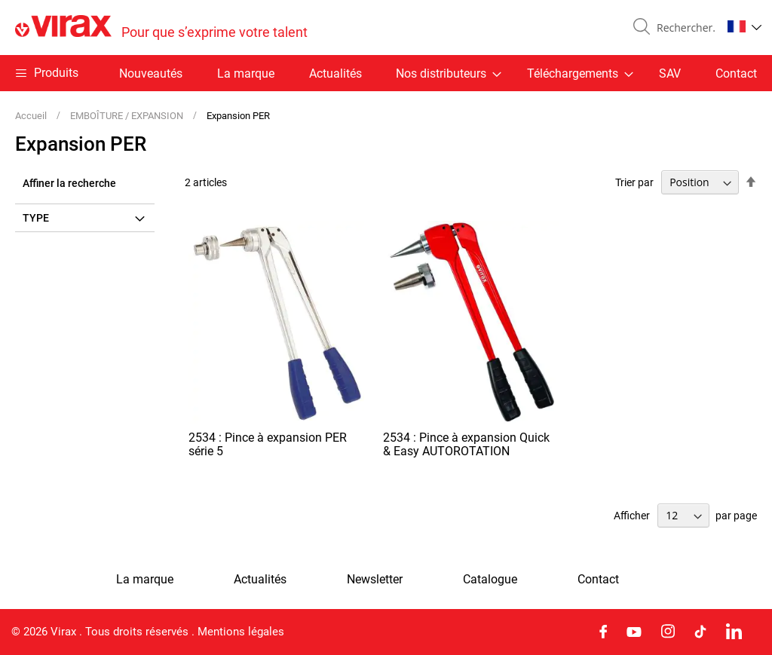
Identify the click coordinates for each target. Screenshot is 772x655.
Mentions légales (241, 631)
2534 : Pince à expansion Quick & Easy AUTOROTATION (466, 444)
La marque (245, 73)
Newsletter (375, 579)
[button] (744, 26)
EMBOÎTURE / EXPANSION (127, 115)
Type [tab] (36, 218)
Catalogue (490, 579)
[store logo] (161, 27)
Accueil (32, 115)
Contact (736, 73)
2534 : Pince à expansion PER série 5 (267, 444)
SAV (670, 73)
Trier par (634, 182)
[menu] (386, 73)
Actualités (335, 73)
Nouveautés (150, 73)
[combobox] (683, 28)
